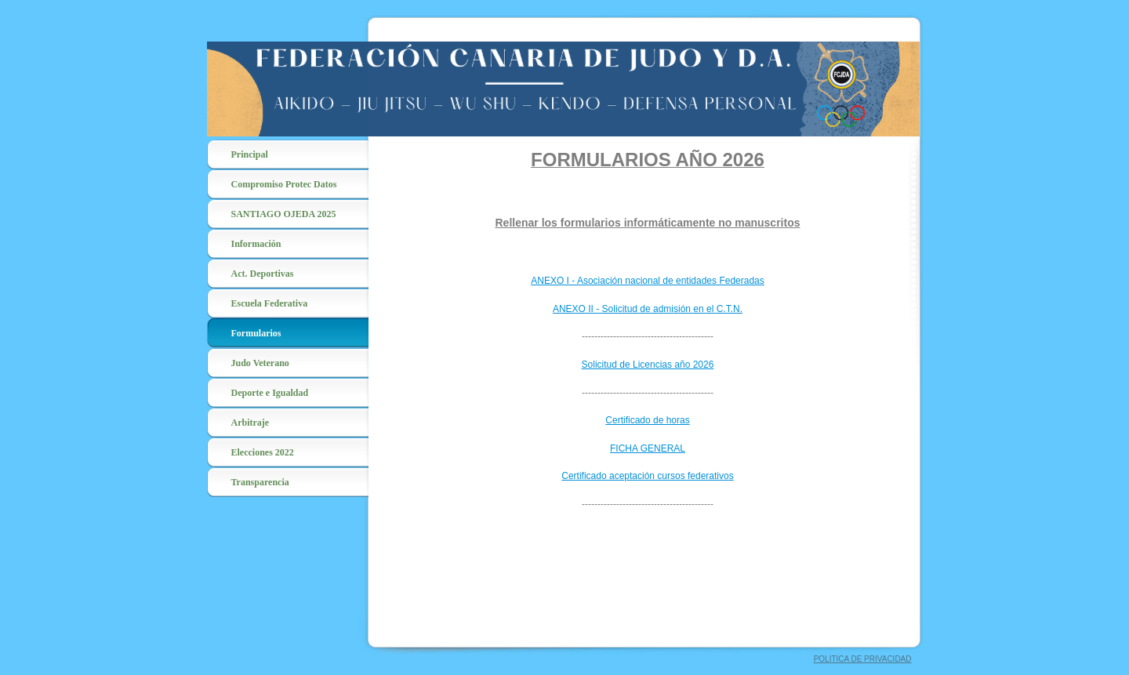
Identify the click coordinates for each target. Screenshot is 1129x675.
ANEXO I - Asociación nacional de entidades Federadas (647, 280)
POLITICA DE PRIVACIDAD (863, 659)
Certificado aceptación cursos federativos (647, 475)
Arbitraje (250, 422)
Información (256, 243)
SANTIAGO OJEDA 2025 (283, 214)
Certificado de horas (647, 420)
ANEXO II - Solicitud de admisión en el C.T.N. (647, 308)
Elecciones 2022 (262, 452)
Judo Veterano (260, 362)
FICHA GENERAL (647, 448)
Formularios (256, 333)
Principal (249, 154)
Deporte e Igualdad (270, 392)
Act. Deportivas (262, 273)
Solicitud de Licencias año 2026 (648, 364)
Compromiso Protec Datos (284, 184)
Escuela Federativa (269, 303)
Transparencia (260, 482)
